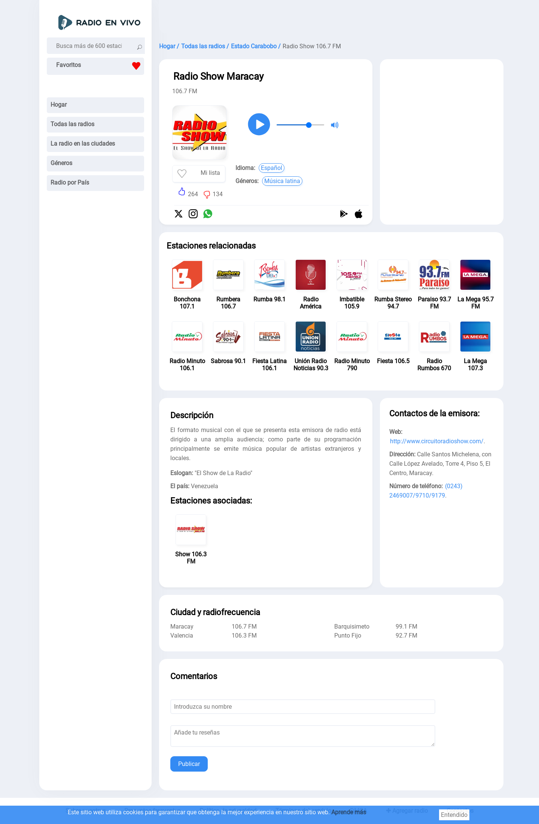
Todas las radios (72, 124)
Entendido (454, 814)
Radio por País (70, 182)
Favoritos (100, 66)
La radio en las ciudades (83, 143)
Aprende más (348, 812)
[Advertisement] (331, 18)
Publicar (189, 763)
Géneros (61, 163)
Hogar (59, 104)
